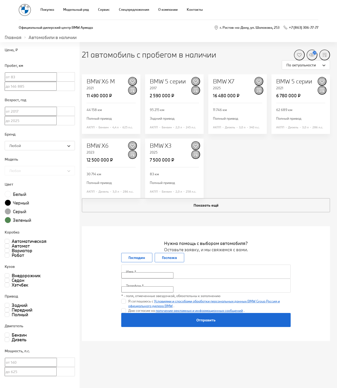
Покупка (47, 9)
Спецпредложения (134, 9)
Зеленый (22, 220)
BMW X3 (161, 145)
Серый (19, 211)
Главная (13, 37)
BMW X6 (98, 145)
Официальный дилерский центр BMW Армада (56, 27)
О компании (168, 9)
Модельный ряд (76, 9)
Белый (19, 194)
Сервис (104, 9)
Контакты (195, 9)
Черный (21, 203)
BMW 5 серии (168, 81)
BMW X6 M (101, 81)
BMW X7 (223, 81)
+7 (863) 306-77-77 (303, 27)
